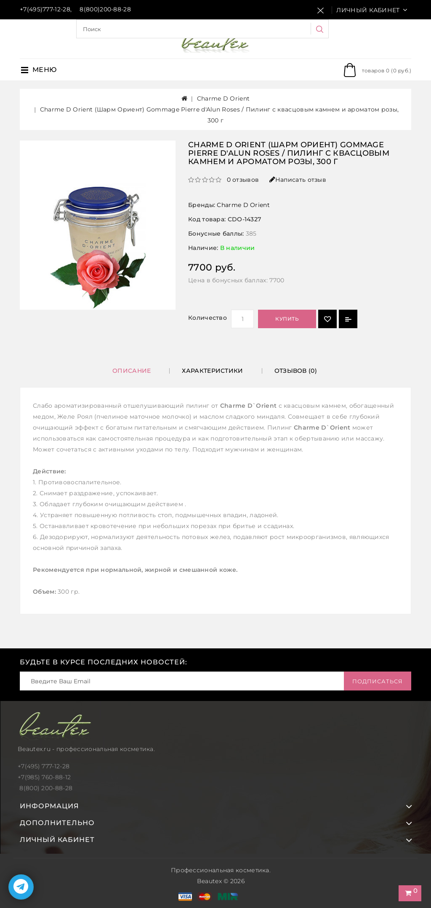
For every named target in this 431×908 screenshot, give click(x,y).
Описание (131, 370)
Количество (207, 317)
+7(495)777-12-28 (45, 9)
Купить (287, 319)
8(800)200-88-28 (105, 9)
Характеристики (212, 370)
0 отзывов (243, 179)
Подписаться (377, 681)
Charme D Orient (223, 98)
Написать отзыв (298, 179)
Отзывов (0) (295, 370)
